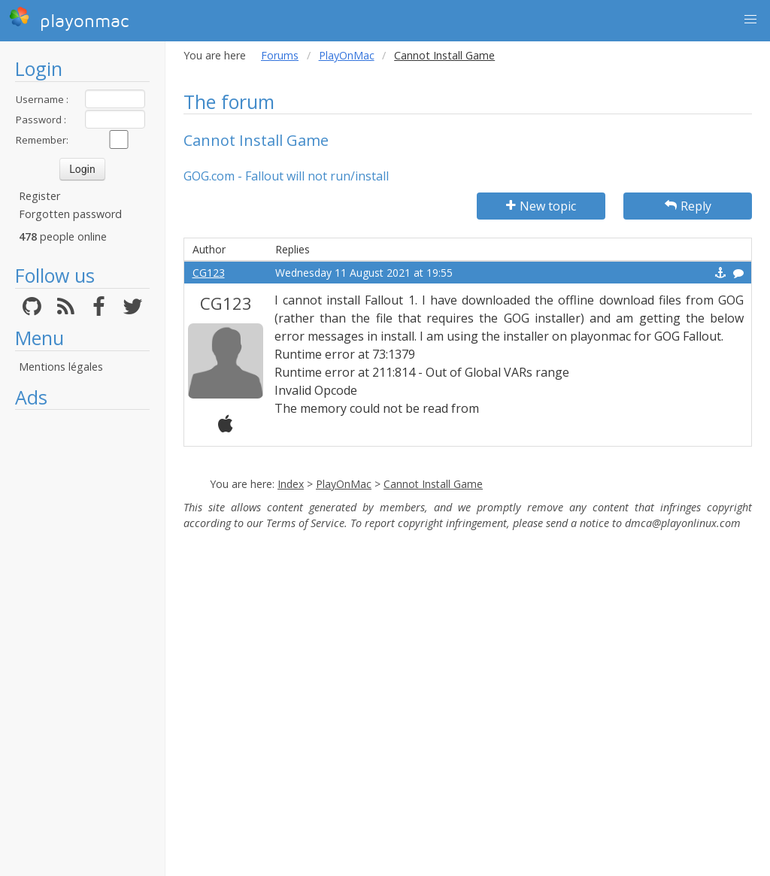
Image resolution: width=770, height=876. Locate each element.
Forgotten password (70, 214)
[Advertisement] (82, 642)
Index (290, 484)
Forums (280, 55)
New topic (541, 206)
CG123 (208, 272)
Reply (688, 206)
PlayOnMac (346, 55)
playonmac (69, 19)
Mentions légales (61, 366)
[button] (750, 19)
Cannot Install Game (433, 484)
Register (39, 196)
